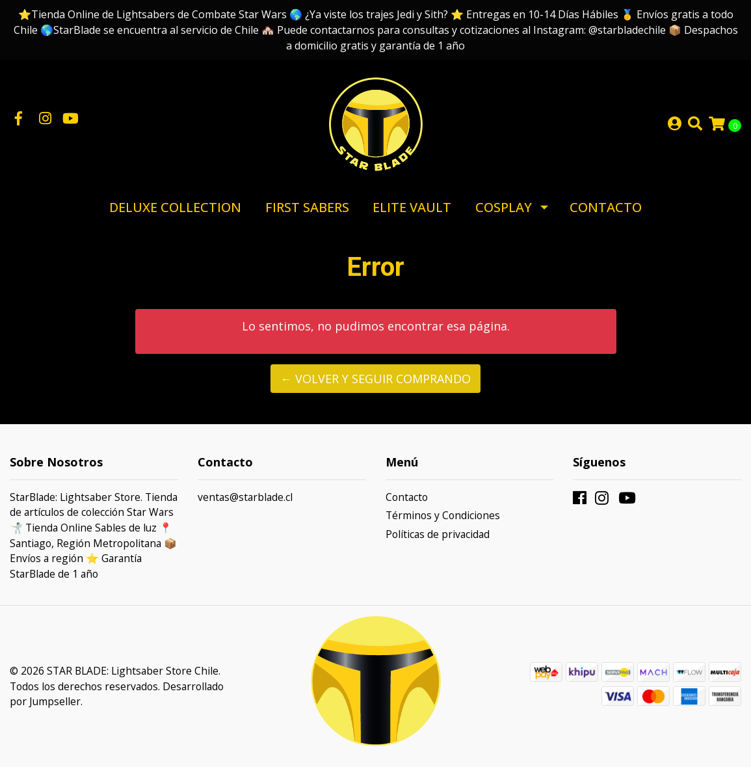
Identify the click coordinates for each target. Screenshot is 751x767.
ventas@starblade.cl (245, 497)
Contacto (606, 207)
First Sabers (307, 207)
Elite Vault (412, 207)
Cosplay (503, 207)
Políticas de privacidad (438, 534)
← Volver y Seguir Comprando (375, 378)
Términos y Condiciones (443, 515)
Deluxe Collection (175, 207)
